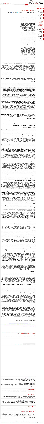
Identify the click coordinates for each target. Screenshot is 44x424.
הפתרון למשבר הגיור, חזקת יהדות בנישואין (28, 411)
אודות (39, 4)
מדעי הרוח (40, 20)
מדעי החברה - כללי (26, 400)
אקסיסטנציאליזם (27, 333)
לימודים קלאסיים (40, 25)
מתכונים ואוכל (40, 31)
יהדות (28, 407)
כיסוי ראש (23, 333)
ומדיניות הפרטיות (29, 422)
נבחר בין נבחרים (32, 382)
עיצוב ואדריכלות (40, 34)
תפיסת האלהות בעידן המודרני (30, 377)
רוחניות (41, 38)
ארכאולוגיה (41, 22)
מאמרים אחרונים (30, 4)
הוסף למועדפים (6, 336)
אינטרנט (41, 10)
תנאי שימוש (6, 4)
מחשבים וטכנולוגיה (39, 29)
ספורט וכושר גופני (39, 33)
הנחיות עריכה (14, 4)
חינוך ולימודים (40, 17)
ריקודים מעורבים (19, 333)
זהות (28, 412)
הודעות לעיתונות (40, 15)
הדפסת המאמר (29, 336)
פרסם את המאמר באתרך (14, 336)
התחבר (5, 3)
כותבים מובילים (19, 4)
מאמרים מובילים (25, 4)
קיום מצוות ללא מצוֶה (31, 389)
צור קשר (10, 4)
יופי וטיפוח (41, 18)
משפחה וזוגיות (40, 30)
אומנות (41, 9)
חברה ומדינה (40, 16)
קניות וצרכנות (40, 37)
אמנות (42, 21)
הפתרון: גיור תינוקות (31, 394)
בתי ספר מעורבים (11, 332)
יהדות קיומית (18, 332)
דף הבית (42, 4)
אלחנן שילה (32, 12)
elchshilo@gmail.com (31, 318)
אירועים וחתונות (40, 11)
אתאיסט (7, 332)
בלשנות (41, 23)
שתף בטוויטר (15, 12)
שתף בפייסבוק (9, 12)
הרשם (8, 3)
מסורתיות (22, 332)
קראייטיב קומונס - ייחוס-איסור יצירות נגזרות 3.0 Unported (9, 422)
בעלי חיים (41, 14)
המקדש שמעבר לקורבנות (31, 406)
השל (28, 332)
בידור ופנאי (40, 12)
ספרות (42, 26)
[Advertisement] (23, 7)
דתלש (15, 332)
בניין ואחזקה (40, 13)
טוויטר (3, 4)
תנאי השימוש (34, 422)
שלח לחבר (22, 336)
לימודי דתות (41, 24)
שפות (42, 27)
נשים (41, 32)
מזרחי (30, 332)
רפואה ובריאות (40, 39)
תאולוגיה (41, 28)
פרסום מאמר (36, 4)
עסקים (41, 35)
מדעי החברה (40, 19)
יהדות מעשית (25, 332)
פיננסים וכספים (40, 36)
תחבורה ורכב (40, 40)
